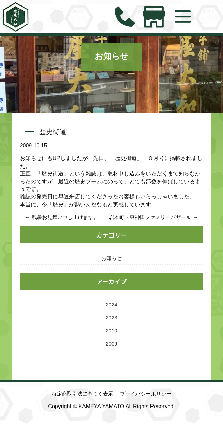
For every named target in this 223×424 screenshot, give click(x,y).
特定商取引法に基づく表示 (82, 394)
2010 (111, 331)
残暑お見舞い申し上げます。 (65, 217)
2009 (111, 344)
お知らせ (112, 56)
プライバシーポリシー (145, 394)
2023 (111, 317)
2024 (111, 304)
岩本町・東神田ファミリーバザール (150, 217)
